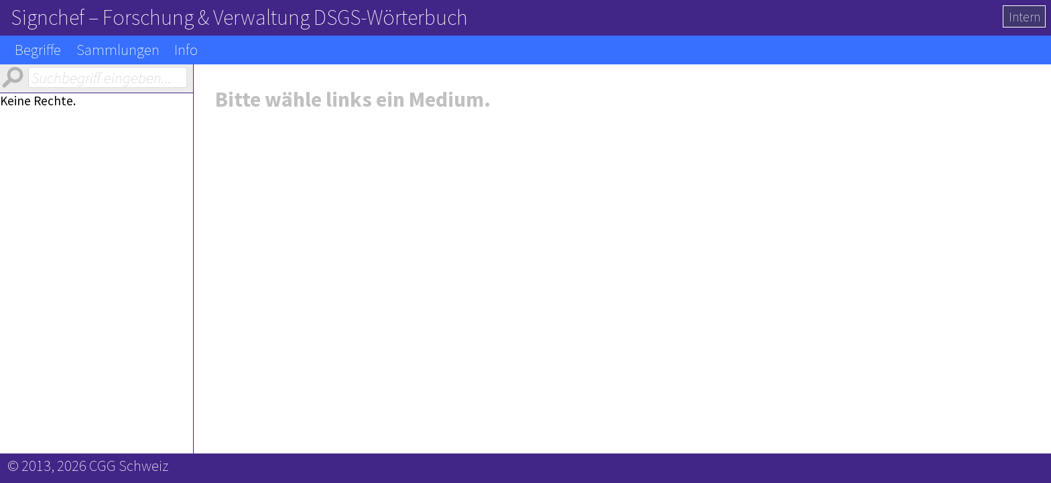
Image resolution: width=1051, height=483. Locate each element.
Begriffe (38, 49)
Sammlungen (118, 49)
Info (186, 49)
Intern (1024, 17)
